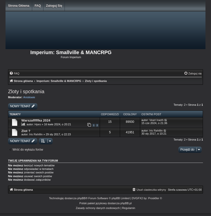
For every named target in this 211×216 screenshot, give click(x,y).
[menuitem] (14, 73)
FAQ (38, 6)
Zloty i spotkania (26, 91)
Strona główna (18, 6)
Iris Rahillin (36, 134)
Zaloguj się (54, 6)
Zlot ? (25, 131)
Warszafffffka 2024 (35, 120)
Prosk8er (153, 198)
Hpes (37, 124)
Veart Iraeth (156, 120)
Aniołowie (29, 97)
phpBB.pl (126, 203)
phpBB (81, 198)
